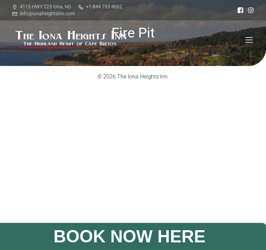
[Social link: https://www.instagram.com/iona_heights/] (249, 10)
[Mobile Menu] (249, 39)
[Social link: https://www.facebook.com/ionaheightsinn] (238, 10)
